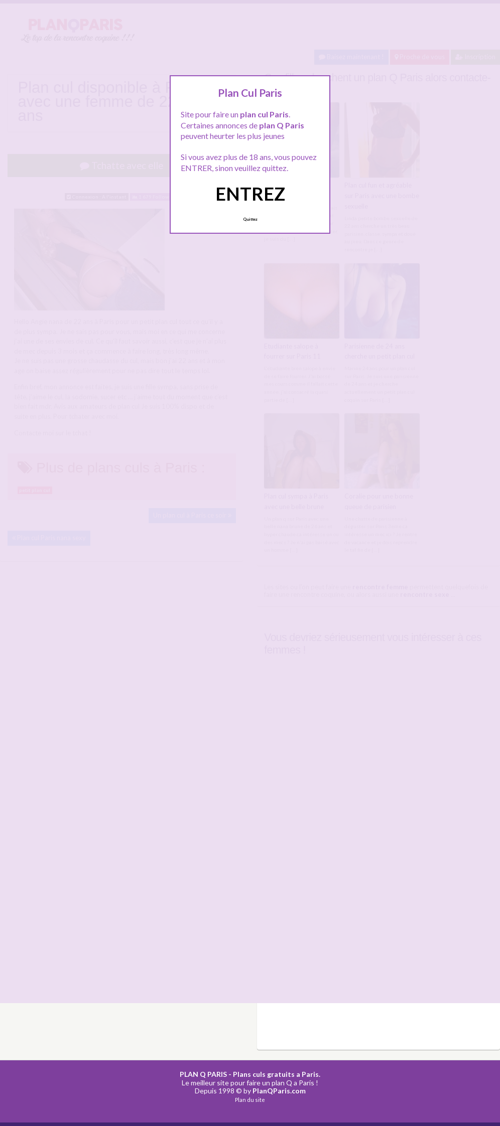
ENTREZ (250, 194)
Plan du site (250, 1099)
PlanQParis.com (279, 1090)
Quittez (250, 219)
